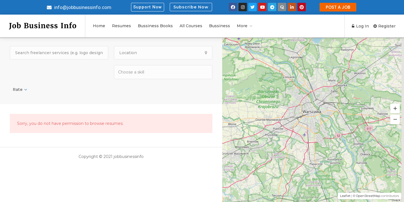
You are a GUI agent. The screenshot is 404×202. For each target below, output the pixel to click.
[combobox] (163, 72)
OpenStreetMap (368, 196)
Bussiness (219, 25)
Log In (360, 26)
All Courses (191, 25)
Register (384, 26)
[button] (147, 7)
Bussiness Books (155, 25)
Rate (17, 89)
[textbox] (146, 72)
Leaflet (345, 196)
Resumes (121, 25)
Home (99, 25)
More (242, 25)
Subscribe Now (190, 7)
